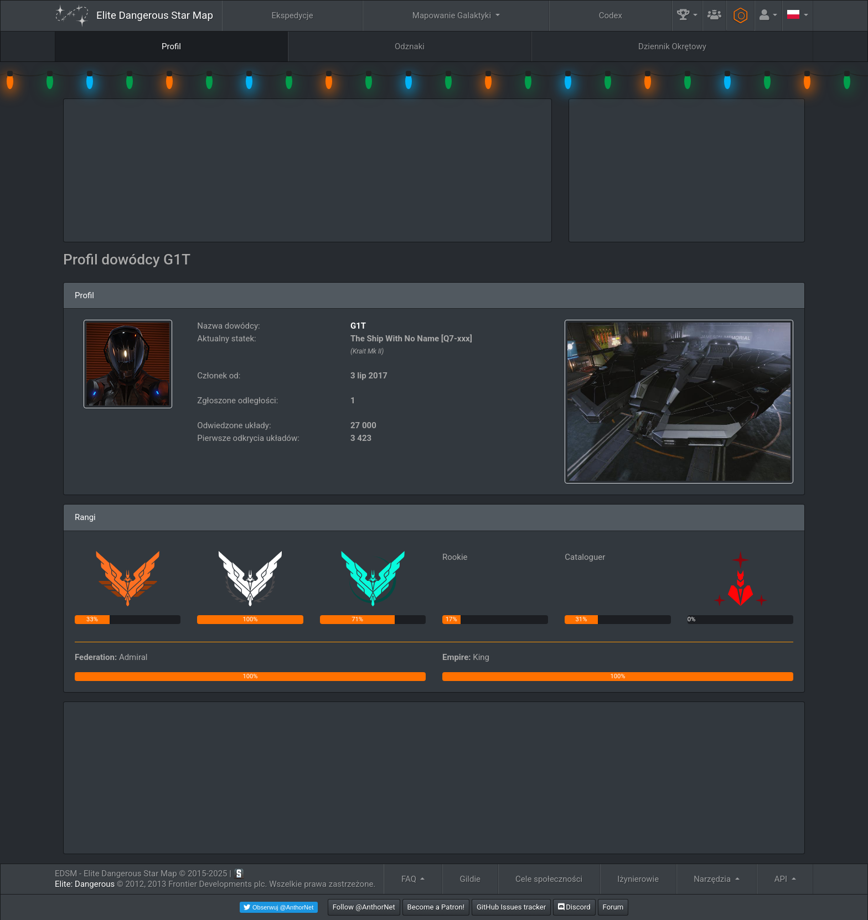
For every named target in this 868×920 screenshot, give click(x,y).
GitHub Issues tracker (511, 907)
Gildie (470, 879)
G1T (358, 326)
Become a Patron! (436, 907)
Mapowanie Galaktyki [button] (452, 15)
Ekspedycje (292, 15)
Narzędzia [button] (713, 879)
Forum (613, 907)
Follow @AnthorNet (364, 907)
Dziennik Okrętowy (672, 46)
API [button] (781, 879)
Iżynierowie (638, 879)
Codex (610, 15)
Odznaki (410, 46)
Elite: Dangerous (85, 884)
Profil (171, 46)
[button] (687, 16)
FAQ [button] (409, 879)
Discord (574, 907)
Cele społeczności (548, 879)
